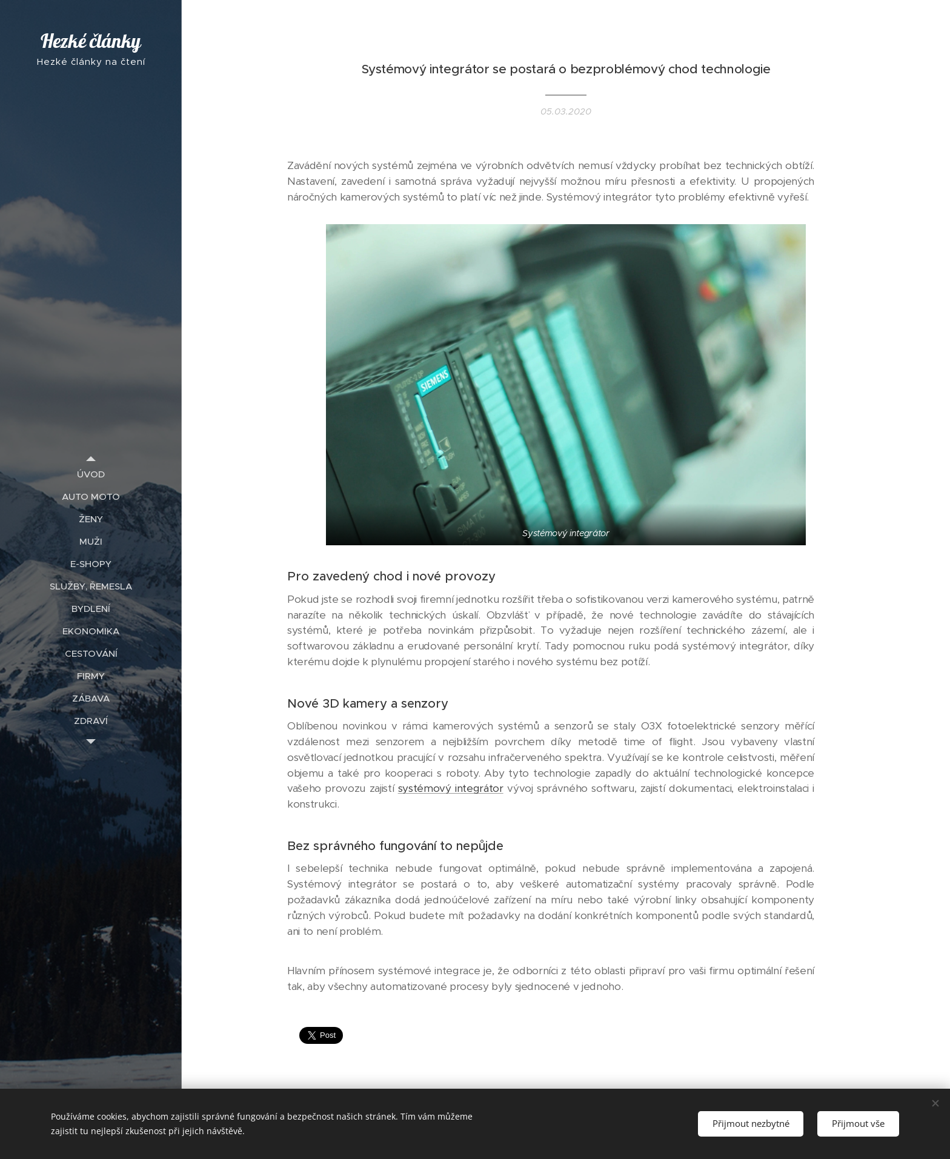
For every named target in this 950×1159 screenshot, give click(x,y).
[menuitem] (91, 474)
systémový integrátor (450, 788)
